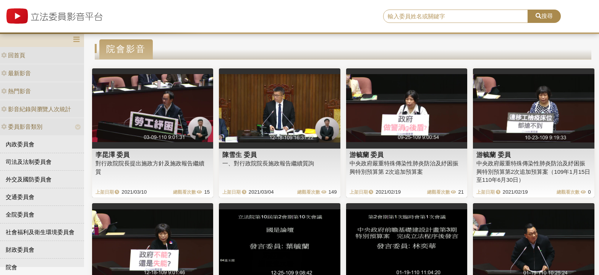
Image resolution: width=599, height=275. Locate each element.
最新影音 (16, 73)
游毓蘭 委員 (367, 154)
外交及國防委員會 (29, 179)
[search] (455, 16)
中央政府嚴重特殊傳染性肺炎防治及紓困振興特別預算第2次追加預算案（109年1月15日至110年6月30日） (533, 171)
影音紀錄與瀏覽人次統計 (36, 109)
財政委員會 (20, 249)
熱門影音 (16, 91)
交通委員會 (20, 197)
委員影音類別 (21, 126)
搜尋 (544, 16)
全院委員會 (20, 214)
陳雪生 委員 (239, 154)
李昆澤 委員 (113, 154)
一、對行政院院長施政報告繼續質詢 (268, 163)
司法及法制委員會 (29, 162)
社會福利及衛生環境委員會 (40, 232)
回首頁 (13, 55)
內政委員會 (20, 144)
